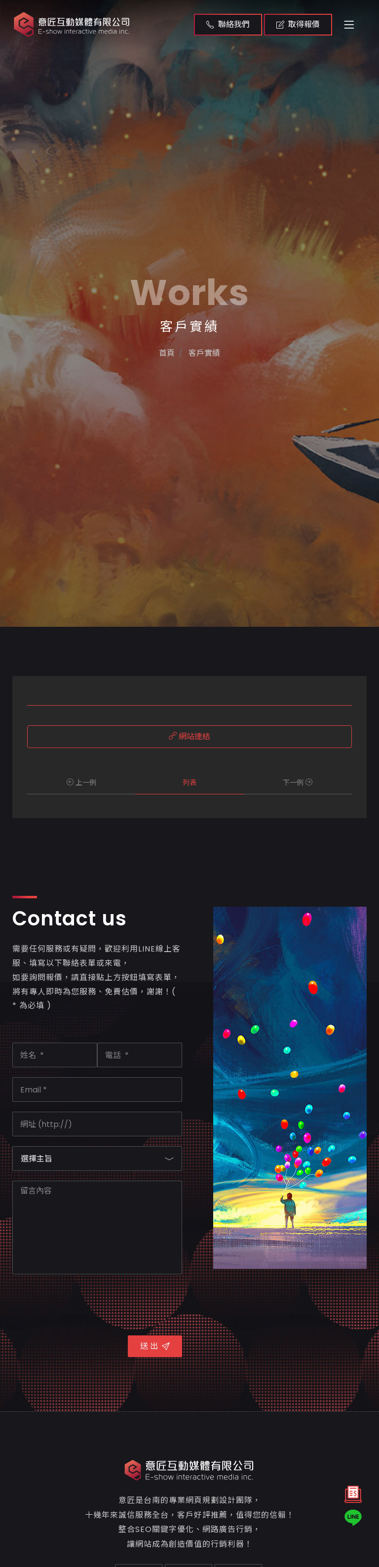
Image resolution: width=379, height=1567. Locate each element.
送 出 (155, 1346)
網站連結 (189, 736)
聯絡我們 (228, 24)
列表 (189, 782)
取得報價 (298, 24)
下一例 (297, 782)
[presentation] (87, 1303)
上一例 (81, 782)
